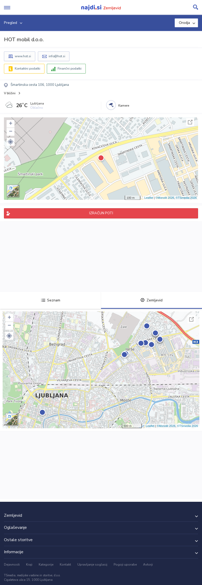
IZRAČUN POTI (101, 213)
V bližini (10, 93)
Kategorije (46, 564)
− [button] (10, 132)
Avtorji (148, 564)
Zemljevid (151, 300)
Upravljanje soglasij (92, 564)
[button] (10, 142)
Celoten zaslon (190, 122)
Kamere (123, 105)
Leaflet (148, 197)
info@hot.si (57, 56)
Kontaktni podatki (27, 68)
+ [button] (10, 124)
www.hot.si (23, 56)
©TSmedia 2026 (186, 197)
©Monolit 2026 (164, 197)
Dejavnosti (12, 564)
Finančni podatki (70, 68)
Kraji (29, 564)
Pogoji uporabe (125, 564)
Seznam (50, 300)
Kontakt (65, 564)
